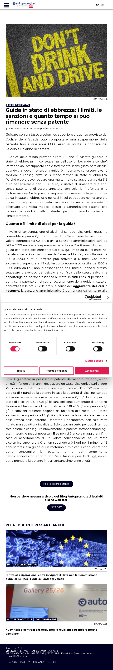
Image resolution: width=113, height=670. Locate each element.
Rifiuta (21, 370)
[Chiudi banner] (108, 297)
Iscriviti (56, 507)
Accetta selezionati (56, 370)
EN (102, 4)
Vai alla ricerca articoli (56, 483)
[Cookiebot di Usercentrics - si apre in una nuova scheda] (87, 297)
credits (53, 662)
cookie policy (19, 662)
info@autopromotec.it (81, 653)
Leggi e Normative (18, 105)
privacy (38, 662)
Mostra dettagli (94, 360)
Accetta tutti (92, 370)
